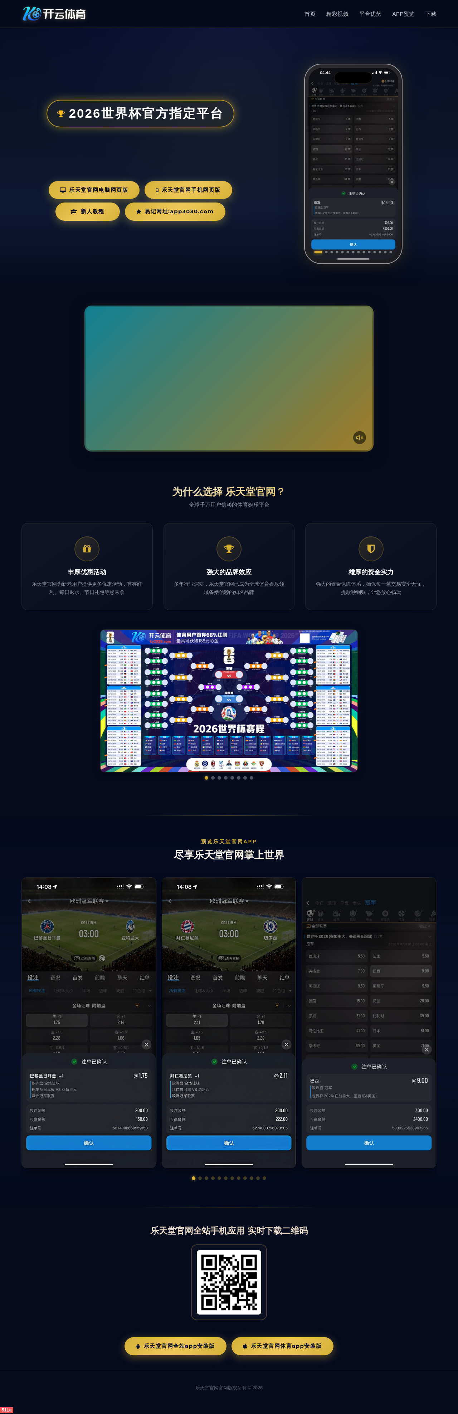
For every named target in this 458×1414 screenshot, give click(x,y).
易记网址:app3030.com (175, 211)
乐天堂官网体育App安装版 (282, 1345)
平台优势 (370, 14)
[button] (193, 1178)
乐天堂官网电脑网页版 (94, 189)
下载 (431, 14)
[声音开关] (359, 437)
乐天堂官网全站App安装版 (175, 1345)
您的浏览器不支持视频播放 (229, 378)
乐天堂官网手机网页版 (188, 189)
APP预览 (403, 14)
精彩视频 (337, 14)
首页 (310, 14)
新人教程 (87, 211)
